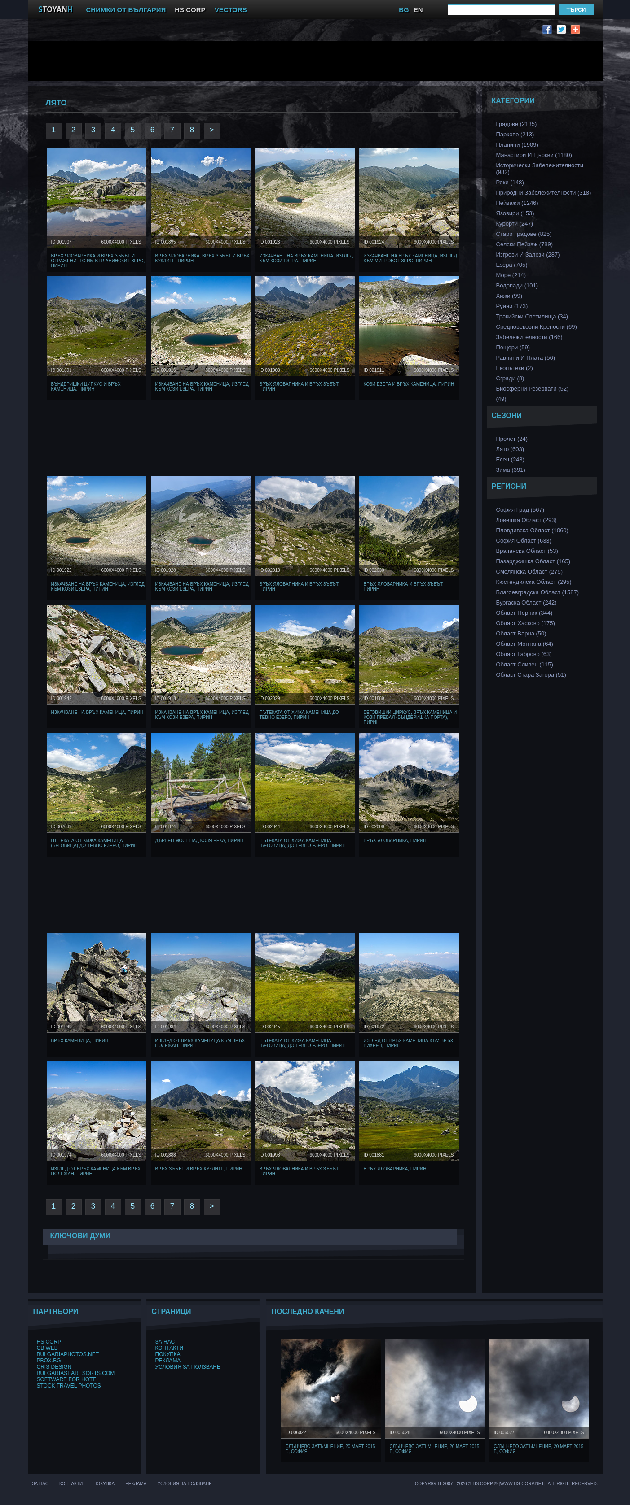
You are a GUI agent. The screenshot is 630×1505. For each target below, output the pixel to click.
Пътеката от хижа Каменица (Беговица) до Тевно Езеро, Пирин (94, 843)
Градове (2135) (516, 124)
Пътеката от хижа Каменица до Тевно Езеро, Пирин (299, 715)
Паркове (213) (515, 134)
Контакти (169, 1348)
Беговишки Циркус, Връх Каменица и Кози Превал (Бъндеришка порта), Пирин (410, 717)
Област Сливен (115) (524, 664)
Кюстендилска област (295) (534, 582)
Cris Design (54, 1367)
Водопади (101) (517, 285)
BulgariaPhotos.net (68, 1354)
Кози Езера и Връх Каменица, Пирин (409, 384)
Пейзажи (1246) (517, 203)
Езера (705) (512, 264)
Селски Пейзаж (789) (524, 244)
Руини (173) (512, 306)
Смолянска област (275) (529, 571)
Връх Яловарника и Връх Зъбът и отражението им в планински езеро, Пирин (98, 260)
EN (418, 9)
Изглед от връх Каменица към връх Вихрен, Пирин (409, 1043)
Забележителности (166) (529, 337)
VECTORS (231, 9)
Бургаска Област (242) (526, 602)
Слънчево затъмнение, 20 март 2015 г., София (330, 1449)
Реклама (168, 1360)
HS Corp (49, 1342)
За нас (165, 1342)
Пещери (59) (513, 347)
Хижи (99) (509, 295)
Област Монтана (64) (524, 643)
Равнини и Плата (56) (525, 357)
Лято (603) (510, 449)
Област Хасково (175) (525, 623)
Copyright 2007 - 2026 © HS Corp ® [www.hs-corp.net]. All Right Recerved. (506, 1483)
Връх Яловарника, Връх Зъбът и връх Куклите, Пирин (202, 258)
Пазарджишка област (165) (533, 561)
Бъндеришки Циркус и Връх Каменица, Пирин (86, 386)
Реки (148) (510, 182)
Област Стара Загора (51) (531, 674)
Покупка (168, 1354)
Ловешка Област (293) (526, 520)
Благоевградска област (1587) (537, 592)
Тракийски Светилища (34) (532, 316)
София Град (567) (520, 509)
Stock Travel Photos (69, 1386)
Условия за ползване (188, 1367)
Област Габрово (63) (524, 654)
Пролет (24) (512, 438)
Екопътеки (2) (514, 368)
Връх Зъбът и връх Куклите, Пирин (198, 1168)
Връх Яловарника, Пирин (395, 840)
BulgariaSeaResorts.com (76, 1373)
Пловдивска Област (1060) (532, 530)
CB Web (47, 1348)
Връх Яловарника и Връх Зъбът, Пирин (299, 386)
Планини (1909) (517, 144)
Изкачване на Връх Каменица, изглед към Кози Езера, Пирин (306, 258)
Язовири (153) (515, 213)
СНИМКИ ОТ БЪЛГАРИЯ (126, 9)
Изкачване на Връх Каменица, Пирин (97, 712)
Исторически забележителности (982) (540, 168)
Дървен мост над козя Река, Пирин (199, 840)
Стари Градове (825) (524, 234)
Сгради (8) (510, 378)
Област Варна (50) (521, 633)
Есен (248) (510, 459)
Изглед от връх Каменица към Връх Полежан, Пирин (200, 1043)
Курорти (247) (514, 223)
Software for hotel (68, 1379)
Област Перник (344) (524, 612)
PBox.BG (49, 1360)
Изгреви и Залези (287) (528, 254)
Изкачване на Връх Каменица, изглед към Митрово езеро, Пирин (410, 258)
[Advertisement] (254, 61)
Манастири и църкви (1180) (534, 155)
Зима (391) (510, 469)
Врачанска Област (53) (527, 551)
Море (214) (511, 275)
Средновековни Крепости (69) (536, 326)
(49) (501, 399)
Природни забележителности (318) (543, 192)
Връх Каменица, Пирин (80, 1040)
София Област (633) (523, 540)
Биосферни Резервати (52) (532, 388)
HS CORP (190, 9)
